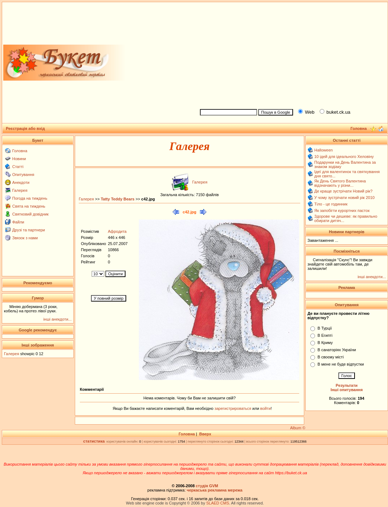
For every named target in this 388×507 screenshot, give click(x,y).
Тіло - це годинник (330, 204)
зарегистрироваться (233, 408)
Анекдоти (20, 182)
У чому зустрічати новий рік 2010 (344, 197)
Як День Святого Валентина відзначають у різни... (340, 183)
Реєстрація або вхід (25, 128)
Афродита (117, 231)
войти (265, 408)
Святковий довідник (30, 214)
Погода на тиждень (29, 198)
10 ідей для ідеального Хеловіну (344, 156)
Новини (19, 159)
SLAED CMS (217, 503)
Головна (19, 151)
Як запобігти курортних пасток (342, 210)
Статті (17, 166)
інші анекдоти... (57, 319)
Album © (297, 428)
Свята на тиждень (28, 206)
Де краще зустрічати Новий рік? (343, 191)
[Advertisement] (291, 54)
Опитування (23, 174)
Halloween (323, 150)
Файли (18, 222)
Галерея (19, 190)
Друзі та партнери (28, 230)
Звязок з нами (25, 238)
